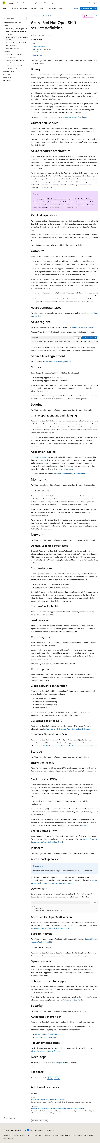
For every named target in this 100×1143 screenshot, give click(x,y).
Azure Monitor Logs (65, 469)
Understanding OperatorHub (73, 1000)
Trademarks (88, 1135)
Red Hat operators (38, 52)
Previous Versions (19, 1135)
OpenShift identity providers (45, 1037)
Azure (38, 16)
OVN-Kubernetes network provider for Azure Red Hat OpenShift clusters (69, 746)
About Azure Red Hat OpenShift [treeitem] (16, 29)
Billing (34, 43)
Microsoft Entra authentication (46, 1034)
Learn (32, 16)
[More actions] (96, 16)
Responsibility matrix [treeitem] (12, 48)
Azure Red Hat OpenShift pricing (73, 117)
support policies (59, 1062)
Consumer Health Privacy (61, 1135)
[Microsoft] (4, 2)
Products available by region (82, 327)
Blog (28, 1135)
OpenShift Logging (38, 457)
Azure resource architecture (42, 49)
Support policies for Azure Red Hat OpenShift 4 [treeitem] (16, 44)
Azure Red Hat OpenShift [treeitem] (12, 23)
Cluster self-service (39, 46)
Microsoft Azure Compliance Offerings (45, 1051)
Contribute (37, 1135)
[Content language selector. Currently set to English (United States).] (12, 1130)
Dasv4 (85, 825)
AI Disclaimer (7, 1135)
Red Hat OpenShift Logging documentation (69, 474)
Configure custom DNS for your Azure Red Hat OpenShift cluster (67, 729)
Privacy (46, 1135)
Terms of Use (77, 1135)
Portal (76, 9)
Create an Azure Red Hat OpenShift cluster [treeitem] (14, 55)
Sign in (95, 3)
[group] (64, 341)
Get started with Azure (88, 9)
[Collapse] (26, 14)
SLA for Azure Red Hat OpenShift (57, 361)
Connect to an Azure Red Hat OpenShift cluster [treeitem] (15, 61)
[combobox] (15, 18)
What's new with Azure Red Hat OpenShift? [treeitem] (16, 33)
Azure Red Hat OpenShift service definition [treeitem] (17, 38)
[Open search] (90, 3)
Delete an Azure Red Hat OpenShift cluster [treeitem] (14, 67)
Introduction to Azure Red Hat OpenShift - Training (48, 1099)
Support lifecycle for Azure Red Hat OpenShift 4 (51, 928)
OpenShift (46, 16)
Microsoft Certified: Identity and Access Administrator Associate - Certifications (57, 1108)
